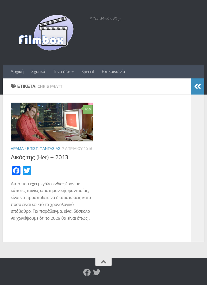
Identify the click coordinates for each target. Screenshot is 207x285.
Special (87, 71)
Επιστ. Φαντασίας (43, 148)
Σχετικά (38, 71)
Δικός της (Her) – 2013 (39, 157)
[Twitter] (97, 272)
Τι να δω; (61, 71)
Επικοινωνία (113, 71)
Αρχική (17, 71)
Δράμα (17, 148)
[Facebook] (87, 272)
